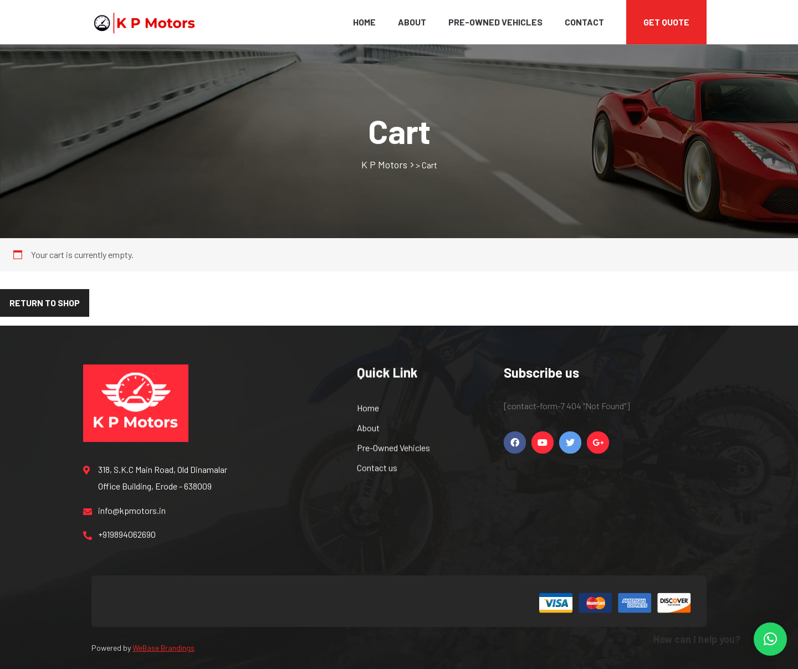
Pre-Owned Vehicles (495, 22)
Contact (584, 22)
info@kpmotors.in (124, 512)
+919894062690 (119, 536)
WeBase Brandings (163, 647)
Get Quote (666, 22)
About (412, 22)
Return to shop (44, 302)
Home (364, 22)
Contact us (377, 469)
